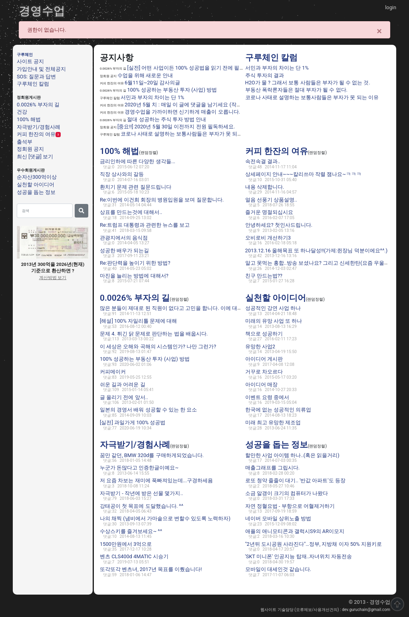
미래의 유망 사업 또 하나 (273, 321)
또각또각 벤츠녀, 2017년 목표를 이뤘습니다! (151, 569)
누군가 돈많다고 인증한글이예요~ (139, 468)
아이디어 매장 (261, 384)
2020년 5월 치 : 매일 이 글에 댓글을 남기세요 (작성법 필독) (192, 105)
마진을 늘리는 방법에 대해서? (134, 276)
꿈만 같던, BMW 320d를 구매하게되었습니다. (152, 455)
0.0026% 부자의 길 (38, 105)
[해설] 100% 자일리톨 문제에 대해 (138, 321)
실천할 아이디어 (35, 185)
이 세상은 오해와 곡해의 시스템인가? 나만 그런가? (158, 346)
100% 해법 (29, 119)
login (390, 7)
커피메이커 (113, 372)
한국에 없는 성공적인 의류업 (278, 410)
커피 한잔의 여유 (36, 134)
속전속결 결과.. (262, 161)
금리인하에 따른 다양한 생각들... (137, 161)
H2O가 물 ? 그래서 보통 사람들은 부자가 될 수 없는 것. (307, 83)
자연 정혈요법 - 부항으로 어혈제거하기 (290, 506)
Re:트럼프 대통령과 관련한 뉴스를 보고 (145, 225)
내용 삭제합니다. (264, 187)
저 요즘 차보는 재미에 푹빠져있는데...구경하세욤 (156, 480)
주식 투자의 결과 (264, 75)
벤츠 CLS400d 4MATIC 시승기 (134, 556)
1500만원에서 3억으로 (126, 544)
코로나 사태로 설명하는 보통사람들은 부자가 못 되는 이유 (187, 134)
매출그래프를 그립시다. (272, 468)
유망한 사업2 (260, 346)
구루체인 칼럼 (33, 84)
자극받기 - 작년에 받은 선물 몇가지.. (141, 493)
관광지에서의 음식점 (124, 238)
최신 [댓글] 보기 (35, 157)
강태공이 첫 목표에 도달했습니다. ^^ (141, 506)
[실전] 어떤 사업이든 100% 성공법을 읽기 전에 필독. (186, 68)
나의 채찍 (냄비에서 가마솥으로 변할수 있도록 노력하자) (165, 518)
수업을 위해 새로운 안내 (145, 75)
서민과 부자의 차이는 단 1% (152, 97)
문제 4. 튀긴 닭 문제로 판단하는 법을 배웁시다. (154, 334)
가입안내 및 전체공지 (41, 69)
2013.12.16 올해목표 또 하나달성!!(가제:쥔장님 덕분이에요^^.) (316, 250)
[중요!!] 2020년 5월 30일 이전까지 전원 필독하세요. (176, 127)
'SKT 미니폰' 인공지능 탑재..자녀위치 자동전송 (298, 556)
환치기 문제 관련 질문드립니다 (135, 187)
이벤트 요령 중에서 (267, 397)
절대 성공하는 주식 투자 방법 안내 (166, 119)
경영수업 (42, 11)
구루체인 (25, 55)
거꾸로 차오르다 (264, 372)
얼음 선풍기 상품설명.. (271, 200)
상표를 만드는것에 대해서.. (131, 212)
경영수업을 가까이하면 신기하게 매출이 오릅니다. (182, 112)
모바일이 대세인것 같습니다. (278, 569)
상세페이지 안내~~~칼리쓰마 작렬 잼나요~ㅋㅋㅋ (303, 174)
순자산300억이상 (37, 177)
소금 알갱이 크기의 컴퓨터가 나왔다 (286, 493)
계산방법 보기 (53, 277)
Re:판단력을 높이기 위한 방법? (135, 263)
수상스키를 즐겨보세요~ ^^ (131, 531)
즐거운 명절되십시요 (269, 212)
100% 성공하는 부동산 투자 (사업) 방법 (172, 90)
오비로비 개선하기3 (268, 238)
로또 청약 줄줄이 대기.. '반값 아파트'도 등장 (295, 480)
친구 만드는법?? (263, 276)
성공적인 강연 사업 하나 (273, 308)
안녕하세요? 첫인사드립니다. (279, 225)
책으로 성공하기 (264, 334)
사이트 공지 (30, 61)
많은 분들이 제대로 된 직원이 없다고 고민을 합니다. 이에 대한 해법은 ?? (182, 308)
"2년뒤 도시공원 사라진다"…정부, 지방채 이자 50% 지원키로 (313, 544)
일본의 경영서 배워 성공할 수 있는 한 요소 (148, 410)
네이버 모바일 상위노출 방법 (278, 518)
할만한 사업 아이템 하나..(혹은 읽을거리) (292, 455)
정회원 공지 (30, 149)
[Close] (379, 31)
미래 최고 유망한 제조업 (273, 422)
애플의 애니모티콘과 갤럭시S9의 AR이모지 (295, 531)
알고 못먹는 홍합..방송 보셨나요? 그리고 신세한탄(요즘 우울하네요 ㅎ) (326, 263)
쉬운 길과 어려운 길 (122, 384)
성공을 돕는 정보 (36, 192)
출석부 (24, 141)
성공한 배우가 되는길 (124, 250)
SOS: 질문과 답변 (36, 77)
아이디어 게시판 (264, 359)
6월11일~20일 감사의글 (152, 83)
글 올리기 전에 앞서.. (124, 397)
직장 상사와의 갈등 (122, 174)
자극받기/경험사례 (38, 127)
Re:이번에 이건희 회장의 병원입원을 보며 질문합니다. (162, 200)
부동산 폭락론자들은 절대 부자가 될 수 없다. (296, 90)
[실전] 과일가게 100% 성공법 (132, 422)
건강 (22, 112)
